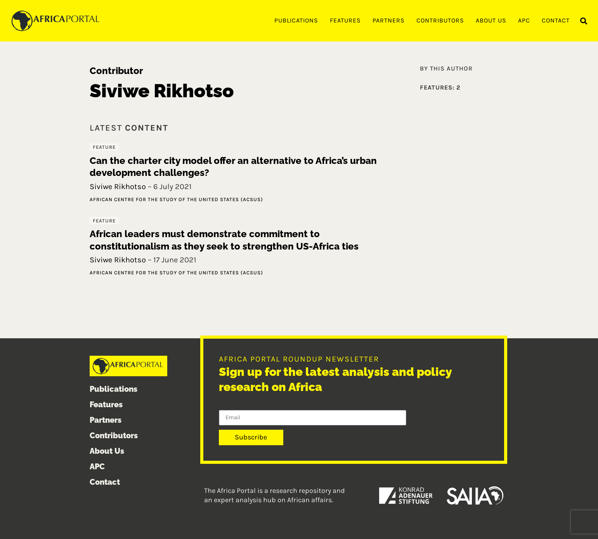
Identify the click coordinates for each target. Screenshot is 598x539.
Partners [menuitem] (389, 20)
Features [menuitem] (345, 20)
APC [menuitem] (524, 20)
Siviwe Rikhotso (118, 186)
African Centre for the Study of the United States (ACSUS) (176, 199)
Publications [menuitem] (296, 20)
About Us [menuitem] (491, 20)
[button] (583, 21)
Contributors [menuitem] (440, 20)
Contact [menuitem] (556, 20)
